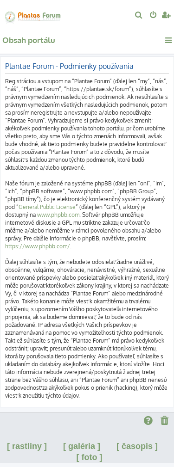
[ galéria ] (81, 446)
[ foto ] (90, 457)
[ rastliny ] (27, 446)
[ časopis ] (137, 446)
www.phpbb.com (58, 214)
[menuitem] (139, 15)
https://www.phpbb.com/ (37, 246)
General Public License (47, 206)
